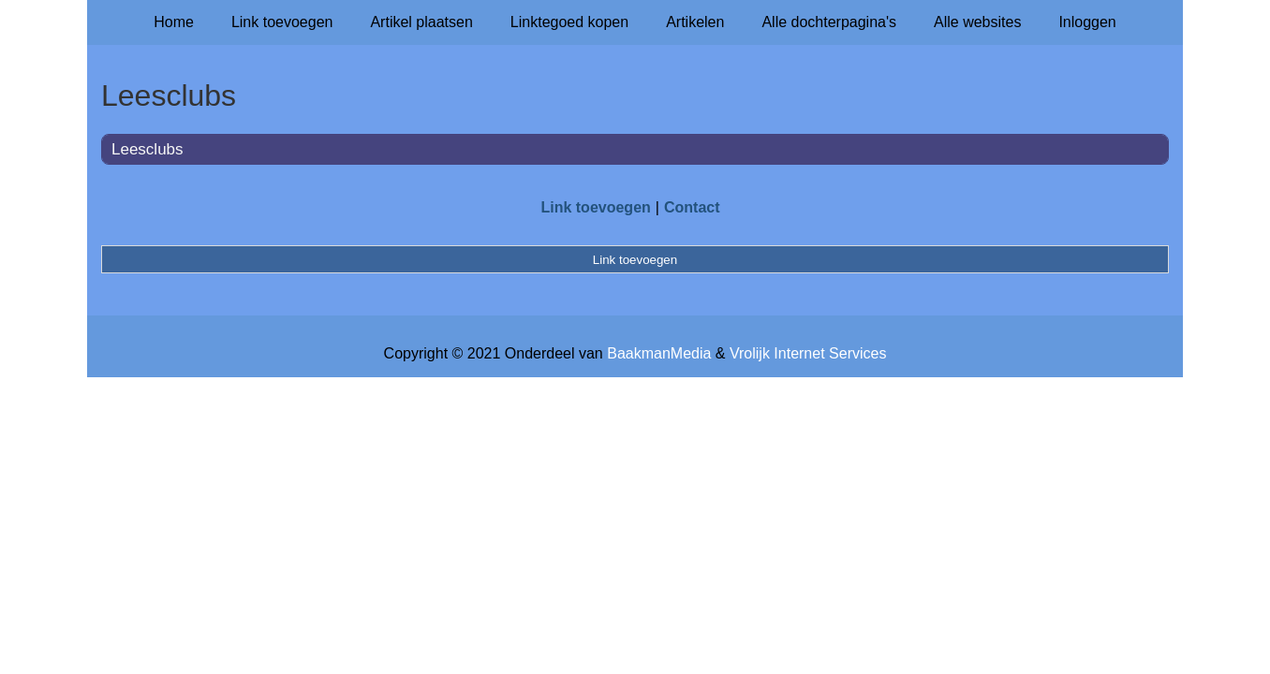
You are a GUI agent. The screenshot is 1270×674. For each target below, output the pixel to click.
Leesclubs (147, 149)
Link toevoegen (282, 22)
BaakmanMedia (659, 353)
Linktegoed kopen (569, 22)
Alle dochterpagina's (828, 22)
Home (174, 22)
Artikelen (695, 22)
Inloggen (1086, 22)
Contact (692, 207)
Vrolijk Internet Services (808, 353)
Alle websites (977, 22)
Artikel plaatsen (421, 22)
